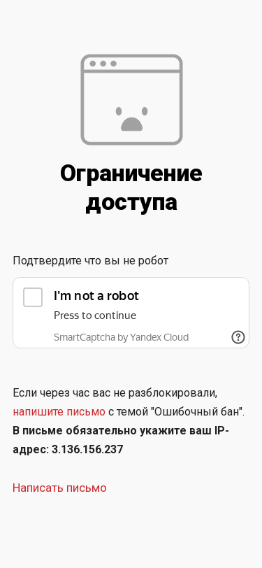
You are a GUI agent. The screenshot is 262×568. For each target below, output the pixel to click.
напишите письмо (59, 411)
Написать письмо (60, 488)
